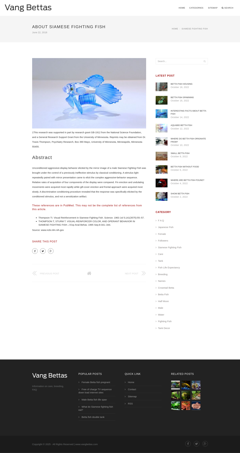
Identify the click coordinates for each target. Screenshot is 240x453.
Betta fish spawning (182, 97)
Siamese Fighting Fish (195, 29)
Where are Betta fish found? (187, 180)
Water (161, 314)
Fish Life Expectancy (169, 267)
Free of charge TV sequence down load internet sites (95, 391)
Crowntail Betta (166, 287)
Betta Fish (163, 294)
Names (162, 281)
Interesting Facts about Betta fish (188, 112)
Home (182, 8)
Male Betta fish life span (94, 399)
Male (160, 307)
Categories (196, 8)
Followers (163, 240)
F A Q (161, 220)
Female (162, 234)
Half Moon (163, 301)
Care (160, 254)
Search (227, 8)
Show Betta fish (180, 193)
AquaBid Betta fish (181, 125)
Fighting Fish (165, 321)
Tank (160, 260)
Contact (132, 389)
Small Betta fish (180, 153)
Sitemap (213, 8)
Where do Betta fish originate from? (188, 140)
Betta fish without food (185, 167)
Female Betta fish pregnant (96, 382)
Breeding (162, 274)
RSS (130, 403)
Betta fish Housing (182, 84)
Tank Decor (164, 328)
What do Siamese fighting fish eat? (96, 408)
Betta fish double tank (93, 417)
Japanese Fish (166, 227)
